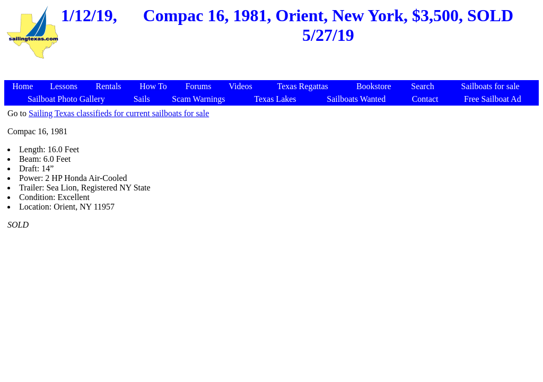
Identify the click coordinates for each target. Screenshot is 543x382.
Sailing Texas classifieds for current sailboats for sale (119, 113)
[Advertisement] (273, 66)
